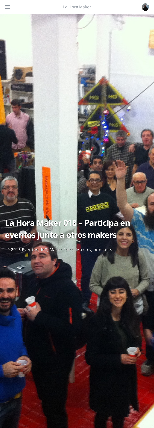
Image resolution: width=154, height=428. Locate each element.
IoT (44, 249)
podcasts (103, 249)
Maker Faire (62, 249)
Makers (83, 249)
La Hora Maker (77, 7)
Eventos (30, 249)
